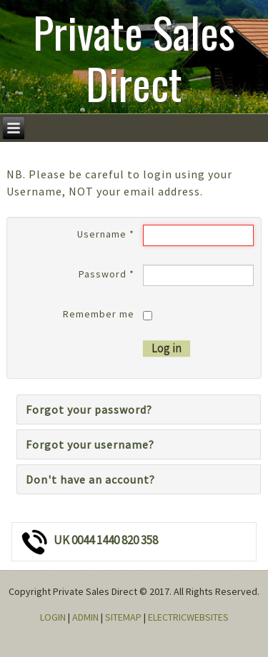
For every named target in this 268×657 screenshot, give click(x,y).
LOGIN (53, 617)
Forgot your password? (89, 409)
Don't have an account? (90, 479)
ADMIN (85, 617)
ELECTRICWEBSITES (188, 617)
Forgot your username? (90, 444)
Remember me (98, 313)
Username (105, 234)
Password (106, 274)
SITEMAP (123, 617)
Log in (167, 348)
